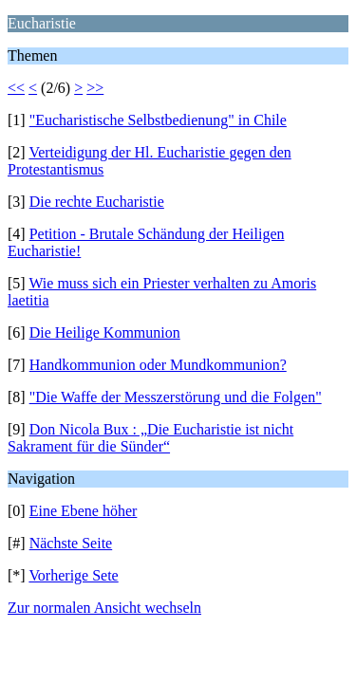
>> (94, 88)
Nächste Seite (71, 543)
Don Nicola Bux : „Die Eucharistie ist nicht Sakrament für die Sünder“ (150, 437)
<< (16, 88)
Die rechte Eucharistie (96, 202)
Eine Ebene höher (83, 511)
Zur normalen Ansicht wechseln (104, 608)
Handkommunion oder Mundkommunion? (158, 365)
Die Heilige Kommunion (104, 332)
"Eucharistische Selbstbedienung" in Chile (158, 120)
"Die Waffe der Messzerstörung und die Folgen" (175, 397)
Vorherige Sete (73, 575)
